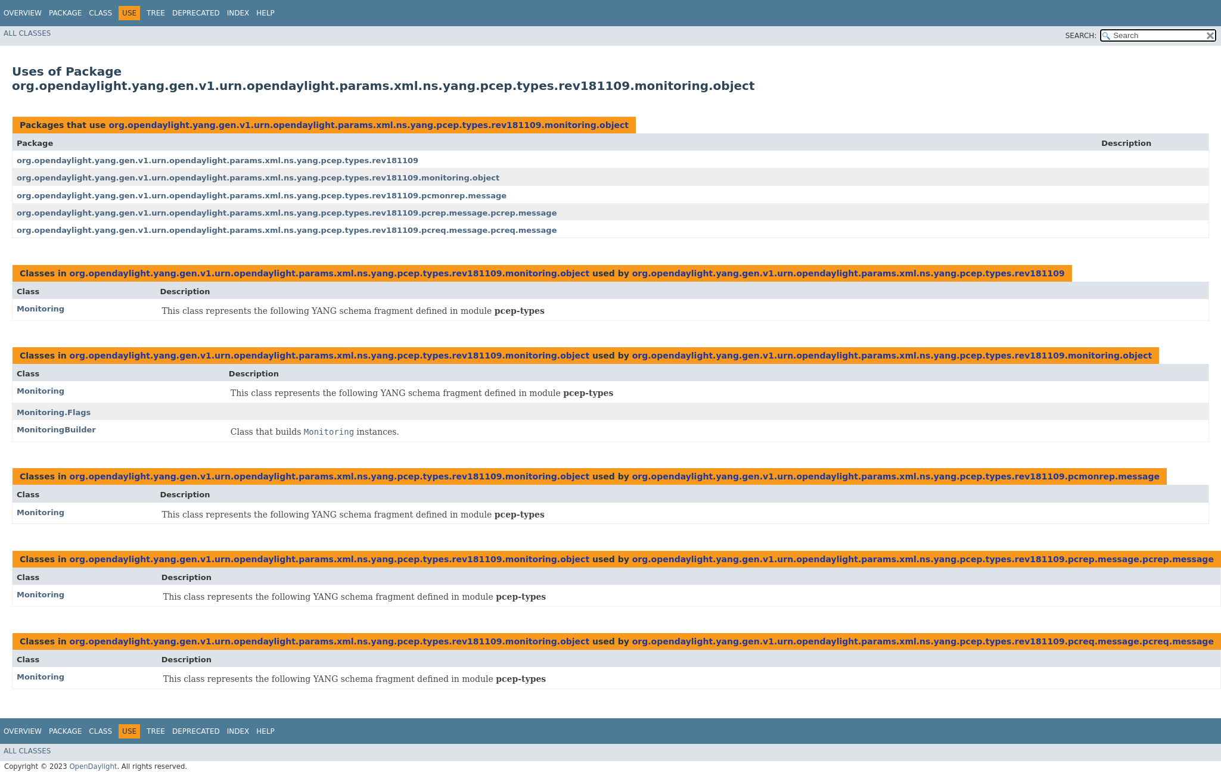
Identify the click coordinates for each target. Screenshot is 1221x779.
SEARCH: (1081, 36)
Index (238, 13)
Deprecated (196, 13)
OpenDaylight (93, 766)
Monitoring (40, 308)
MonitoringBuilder (56, 429)
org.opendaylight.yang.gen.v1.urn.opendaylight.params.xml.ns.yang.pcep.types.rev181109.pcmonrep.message (262, 195)
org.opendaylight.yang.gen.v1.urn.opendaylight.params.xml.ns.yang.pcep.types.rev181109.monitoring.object (368, 125)
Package (65, 13)
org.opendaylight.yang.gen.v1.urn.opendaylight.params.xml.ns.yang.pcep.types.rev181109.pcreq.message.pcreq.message (287, 230)
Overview (23, 13)
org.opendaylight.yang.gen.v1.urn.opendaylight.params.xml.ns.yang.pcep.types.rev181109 (217, 160)
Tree (156, 13)
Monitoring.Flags (54, 412)
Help (265, 13)
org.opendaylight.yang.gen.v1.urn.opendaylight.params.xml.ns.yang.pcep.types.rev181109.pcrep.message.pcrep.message (287, 212)
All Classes (27, 33)
